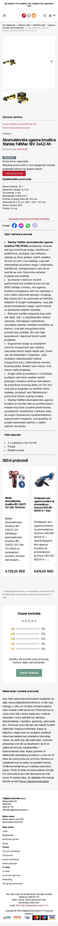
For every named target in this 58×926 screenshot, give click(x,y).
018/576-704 (25, 4)
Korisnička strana (10, 842)
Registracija (7, 838)
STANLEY (6, 137)
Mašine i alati (24, 25)
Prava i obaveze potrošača (34, 784)
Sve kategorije (8, 25)
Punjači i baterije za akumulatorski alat (19, 127)
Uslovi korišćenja (10, 862)
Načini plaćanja (9, 866)
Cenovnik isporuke (11, 878)
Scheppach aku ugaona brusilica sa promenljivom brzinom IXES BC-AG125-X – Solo (44, 507)
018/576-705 (37, 4)
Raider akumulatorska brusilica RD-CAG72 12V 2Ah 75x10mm (15, 506)
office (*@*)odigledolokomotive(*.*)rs (31, 908)
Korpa (5, 846)
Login (5, 834)
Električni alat (39, 25)
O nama (6, 874)
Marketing (7, 882)
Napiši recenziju (29, 675)
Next (51, 63)
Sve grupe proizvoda (12, 886)
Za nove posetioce (11, 854)
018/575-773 (13, 4)
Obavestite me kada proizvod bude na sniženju (29, 222)
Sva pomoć (7, 858)
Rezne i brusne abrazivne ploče (16, 131)
